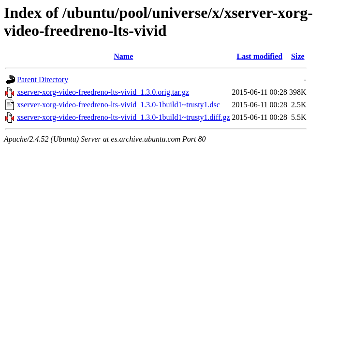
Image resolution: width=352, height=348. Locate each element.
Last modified (259, 56)
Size (298, 56)
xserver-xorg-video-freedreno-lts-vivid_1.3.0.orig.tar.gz (103, 92)
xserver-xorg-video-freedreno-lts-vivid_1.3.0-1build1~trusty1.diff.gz (123, 117)
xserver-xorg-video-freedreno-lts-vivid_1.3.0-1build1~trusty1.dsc (118, 105)
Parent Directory (42, 79)
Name (123, 56)
